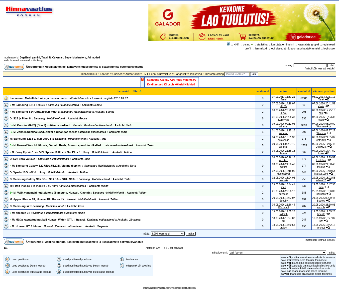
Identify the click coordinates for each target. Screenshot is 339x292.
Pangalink (180, 73)
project (283, 227)
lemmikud (261, 48)
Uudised (117, 73)
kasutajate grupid (308, 44)
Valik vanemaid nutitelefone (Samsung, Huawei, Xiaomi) (79, 192)
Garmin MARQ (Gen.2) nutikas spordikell (72, 125)
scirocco (283, 194)
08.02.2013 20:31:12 (323, 96)
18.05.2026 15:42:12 (323, 225)
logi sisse (329, 48)
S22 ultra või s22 (50, 158)
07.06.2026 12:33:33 (323, 117)
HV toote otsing (214, 73)
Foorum (104, 73)
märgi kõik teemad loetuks (320, 68)
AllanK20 (321, 180)
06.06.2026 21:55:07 (323, 137)
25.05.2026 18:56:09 (323, 191)
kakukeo (283, 160)
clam (321, 119)
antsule (321, 207)
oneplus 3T (48, 212)
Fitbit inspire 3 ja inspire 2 (59, 185)
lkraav (283, 153)
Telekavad (196, 73)
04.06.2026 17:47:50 (323, 150)
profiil (248, 48)
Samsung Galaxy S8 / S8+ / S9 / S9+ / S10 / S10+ (70, 179)
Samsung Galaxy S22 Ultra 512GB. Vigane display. (74, 165)
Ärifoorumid (34, 66)
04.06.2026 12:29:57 (323, 157)
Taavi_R (46, 57)
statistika (262, 44)
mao (283, 187)
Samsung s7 (47, 206)
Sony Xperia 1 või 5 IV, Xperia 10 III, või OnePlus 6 (72, 152)
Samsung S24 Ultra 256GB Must (63, 111)
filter (137, 91)
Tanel (284, 99)
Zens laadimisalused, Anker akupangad (70, 131)
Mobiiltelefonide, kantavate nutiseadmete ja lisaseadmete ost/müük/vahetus (94, 66)
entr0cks (321, 140)
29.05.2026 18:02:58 (323, 177)
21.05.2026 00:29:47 (323, 198)
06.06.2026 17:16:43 (323, 144)
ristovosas (283, 140)
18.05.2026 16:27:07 (323, 218)
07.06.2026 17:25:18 (323, 110)
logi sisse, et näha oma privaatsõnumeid (295, 48)
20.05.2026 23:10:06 (323, 204)
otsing (246, 44)
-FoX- (283, 106)
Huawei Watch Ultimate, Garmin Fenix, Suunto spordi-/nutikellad (83, 145)
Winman (283, 126)
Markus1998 (283, 173)
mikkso (283, 167)
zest (321, 113)
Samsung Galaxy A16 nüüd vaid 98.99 (171, 79)
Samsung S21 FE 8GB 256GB (58, 138)
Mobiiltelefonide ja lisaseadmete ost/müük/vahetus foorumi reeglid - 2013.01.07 (76, 98)
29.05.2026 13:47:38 (323, 184)
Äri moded (94, 57)
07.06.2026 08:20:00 (323, 123)
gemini (36, 57)
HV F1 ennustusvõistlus (157, 73)
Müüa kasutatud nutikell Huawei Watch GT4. (76, 219)
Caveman (57, 57)
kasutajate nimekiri (282, 44)
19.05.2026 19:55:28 (323, 211)
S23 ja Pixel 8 (48, 118)
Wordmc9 (283, 207)
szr (283, 221)
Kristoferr (321, 160)
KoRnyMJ (283, 119)
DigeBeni (25, 57)
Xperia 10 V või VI (49, 172)
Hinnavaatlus (89, 73)
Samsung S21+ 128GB (57, 104)
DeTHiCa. (321, 146)
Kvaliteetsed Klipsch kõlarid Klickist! (171, 84)
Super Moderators (75, 57)
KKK (236, 44)
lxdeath (284, 214)
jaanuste (283, 180)
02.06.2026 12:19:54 (323, 171)
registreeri (329, 44)
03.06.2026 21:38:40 (323, 164)
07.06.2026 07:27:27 (323, 130)
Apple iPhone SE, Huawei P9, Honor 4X (64, 199)
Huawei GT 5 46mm (60, 226)
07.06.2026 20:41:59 (323, 103)
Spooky (283, 200)
